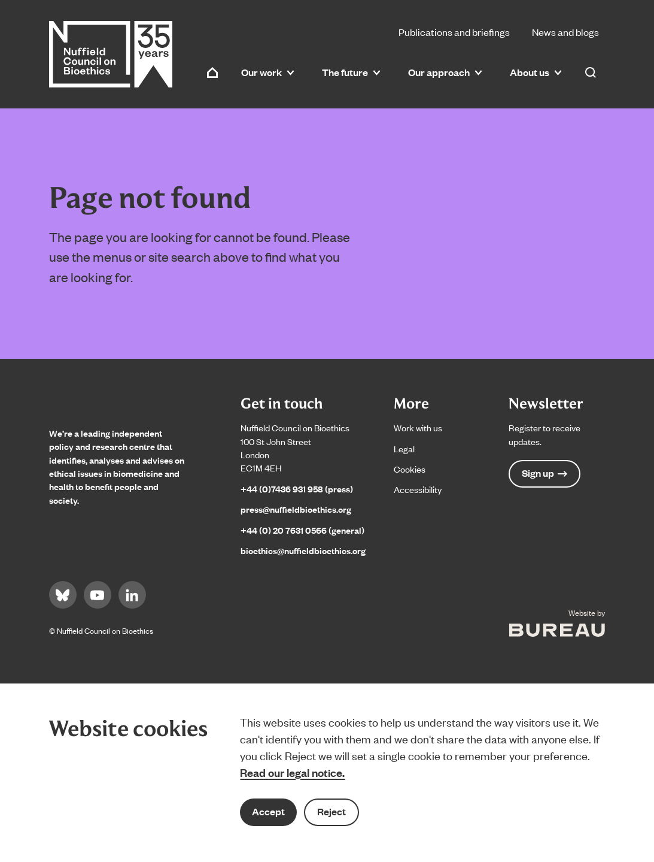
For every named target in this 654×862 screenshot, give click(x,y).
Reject (331, 811)
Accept (268, 811)
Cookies (409, 468)
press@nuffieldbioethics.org (296, 509)
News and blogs (565, 31)
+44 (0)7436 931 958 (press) (297, 488)
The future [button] (351, 72)
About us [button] (536, 72)
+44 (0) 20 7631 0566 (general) (302, 530)
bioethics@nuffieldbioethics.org (303, 550)
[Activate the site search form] (591, 72)
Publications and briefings (454, 31)
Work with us (418, 427)
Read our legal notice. (292, 772)
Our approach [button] (445, 72)
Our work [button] (267, 72)
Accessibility (418, 489)
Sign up (544, 473)
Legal (404, 448)
